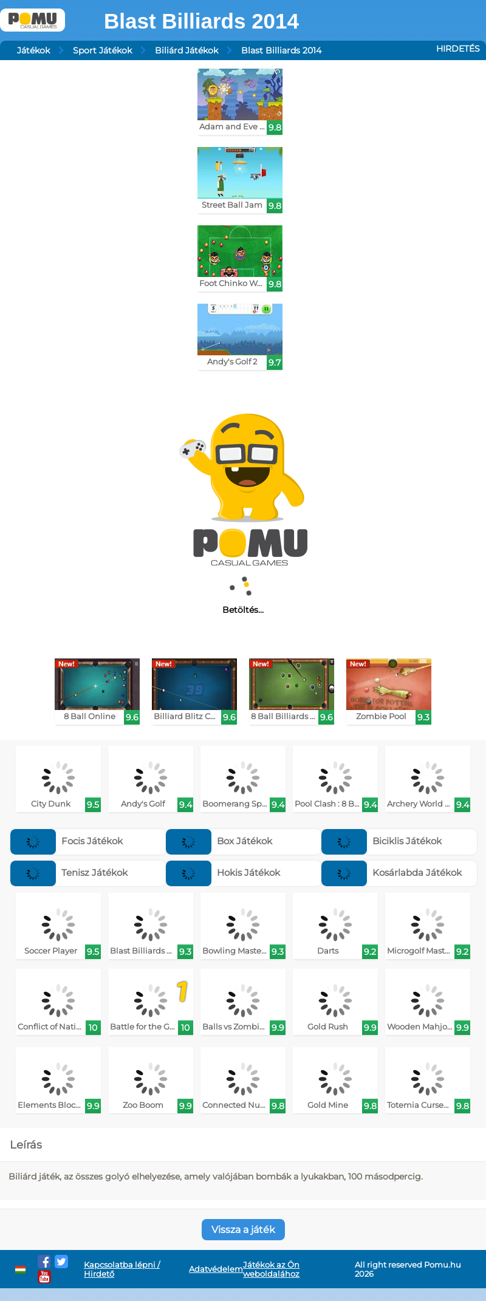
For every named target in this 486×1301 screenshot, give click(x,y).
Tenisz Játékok (69, 872)
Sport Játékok (102, 50)
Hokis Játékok (223, 872)
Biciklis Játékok (381, 841)
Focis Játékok (66, 841)
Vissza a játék (243, 1229)
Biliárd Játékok (186, 50)
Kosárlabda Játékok (391, 872)
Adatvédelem (216, 1269)
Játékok (33, 50)
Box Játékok (219, 841)
